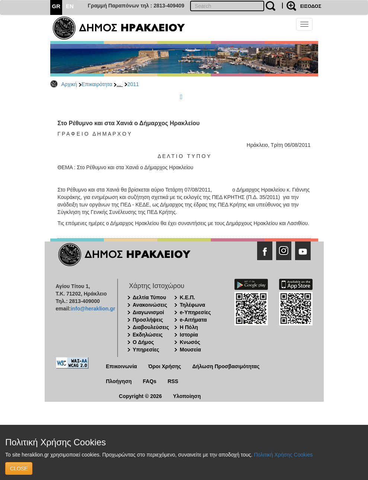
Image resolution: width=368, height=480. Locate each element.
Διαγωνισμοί (148, 312)
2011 (133, 84)
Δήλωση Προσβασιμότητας (226, 366)
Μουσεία (190, 350)
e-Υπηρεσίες (195, 312)
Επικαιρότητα (96, 84)
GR (56, 6)
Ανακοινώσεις (150, 305)
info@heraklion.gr (93, 309)
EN (70, 6)
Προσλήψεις (148, 320)
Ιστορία (189, 335)
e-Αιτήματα (193, 320)
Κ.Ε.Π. (187, 297)
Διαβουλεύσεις (151, 327)
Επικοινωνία (121, 366)
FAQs (150, 381)
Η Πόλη (189, 327)
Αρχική (69, 84)
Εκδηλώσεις (148, 335)
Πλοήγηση (119, 381)
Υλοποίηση (187, 396)
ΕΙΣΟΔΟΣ (310, 6)
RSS (172, 381)
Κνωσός (190, 342)
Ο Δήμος (143, 342)
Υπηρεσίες (146, 350)
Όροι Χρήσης (164, 366)
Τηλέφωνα (192, 305)
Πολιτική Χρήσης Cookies (283, 455)
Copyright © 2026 (140, 396)
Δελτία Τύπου (149, 297)
